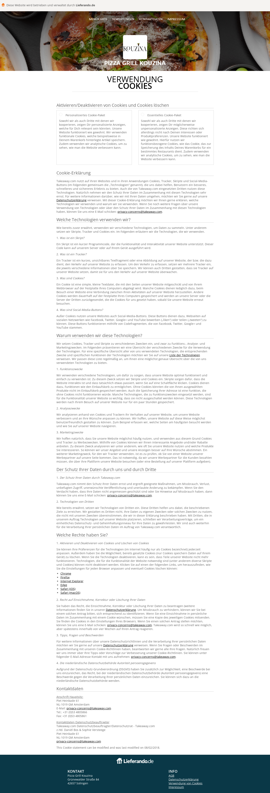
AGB (171, 775)
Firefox (65, 577)
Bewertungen (123, 19)
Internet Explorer (71, 581)
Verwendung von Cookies (185, 783)
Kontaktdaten (151, 19)
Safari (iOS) (67, 589)
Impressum (176, 19)
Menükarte (98, 19)
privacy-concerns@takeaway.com (140, 212)
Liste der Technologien (184, 355)
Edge (63, 585)
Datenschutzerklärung (71, 200)
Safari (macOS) (70, 593)
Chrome (65, 573)
